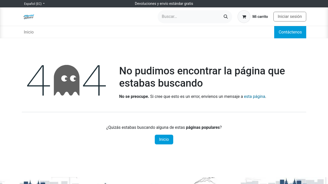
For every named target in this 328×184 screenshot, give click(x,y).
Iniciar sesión (290, 16)
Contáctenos (290, 32)
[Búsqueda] (225, 16)
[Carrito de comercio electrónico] (252, 16)
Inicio (164, 139)
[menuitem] (29, 32)
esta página (254, 96)
